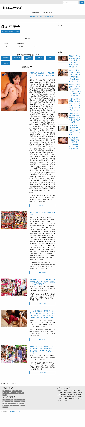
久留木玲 (37, 140)
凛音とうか (35, 84)
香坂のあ (52, 176)
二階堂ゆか (49, 184)
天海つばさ (32, 80)
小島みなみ (51, 84)
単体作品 (51, 286)
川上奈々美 (39, 110)
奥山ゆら (48, 162)
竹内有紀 (48, 136)
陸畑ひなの (46, 132)
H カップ (22, 401)
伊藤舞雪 (38, 86)
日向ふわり (42, 186)
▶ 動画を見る (42, 205)
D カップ (22, 399)
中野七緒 (38, 138)
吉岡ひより (41, 146)
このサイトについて (49, 16)
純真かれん (35, 186)
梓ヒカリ (48, 174)
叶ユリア (45, 168)
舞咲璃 (44, 174)
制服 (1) (51, 57)
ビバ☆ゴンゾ (38, 324)
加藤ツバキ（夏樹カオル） (43, 229)
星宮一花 (45, 110)
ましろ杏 (52, 96)
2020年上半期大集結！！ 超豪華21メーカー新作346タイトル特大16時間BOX (41, 75)
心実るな (33, 180)
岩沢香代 (46, 158)
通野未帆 (45, 217)
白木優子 (40, 96)
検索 (82, 2)
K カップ (16, 403)
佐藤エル (45, 235)
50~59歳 (21, 392)
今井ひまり (46, 249)
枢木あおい (32, 94)
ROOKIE (48, 190)
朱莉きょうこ (49, 154)
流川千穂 (32, 160)
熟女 (42, 257)
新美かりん (32, 124)
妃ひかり (42, 140)
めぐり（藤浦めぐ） (43, 116)
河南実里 (48, 90)
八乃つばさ (35, 90)
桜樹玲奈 (49, 233)
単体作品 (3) (17, 57)
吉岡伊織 (50, 243)
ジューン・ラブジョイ (38, 154)
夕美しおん (51, 110)
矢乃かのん (50, 182)
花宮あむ (43, 152)
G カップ (16, 401)
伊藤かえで (51, 168)
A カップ (5, 399)
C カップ (16, 399)
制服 (51, 288)
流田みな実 (49, 140)
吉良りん (41, 144)
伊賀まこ (45, 128)
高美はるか (37, 130)
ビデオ (39, 16)
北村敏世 (40, 128)
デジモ (47, 255)
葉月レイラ (37, 104)
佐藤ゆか (42, 130)
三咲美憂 (52, 138)
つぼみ (53, 106)
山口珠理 (38, 124)
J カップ (10, 403)
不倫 (41, 322)
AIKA (44, 94)
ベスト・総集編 (33, 190)
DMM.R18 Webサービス (14, 411)
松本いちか (34, 146)
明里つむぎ (51, 108)
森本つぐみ (46, 134)
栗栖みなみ (43, 241)
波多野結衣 (39, 92)
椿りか (37, 184)
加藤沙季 (42, 122)
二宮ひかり (46, 114)
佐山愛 (45, 102)
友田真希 (52, 227)
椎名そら (48, 94)
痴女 (54, 322)
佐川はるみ (46, 96)
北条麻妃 (43, 98)
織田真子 (50, 100)
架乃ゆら (50, 80)
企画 (44, 190)
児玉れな (42, 160)
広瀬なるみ (45, 150)
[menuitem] (32, 16)
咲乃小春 (48, 130)
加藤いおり (35, 158)
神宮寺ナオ (46, 92)
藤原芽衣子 (10, 27)
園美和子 (41, 172)
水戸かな (52, 92)
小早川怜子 (50, 98)
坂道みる (37, 82)
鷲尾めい (45, 180)
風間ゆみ (38, 225)
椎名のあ (40, 176)
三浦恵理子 (35, 114)
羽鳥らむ (32, 182)
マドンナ (46, 257)
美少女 (40, 190)
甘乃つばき (47, 144)
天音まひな (49, 186)
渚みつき (35, 108)
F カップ (11, 401)
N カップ (11, 405)
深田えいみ (32, 86)
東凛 (44, 126)
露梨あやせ (49, 170)
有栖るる (45, 118)
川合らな (49, 156)
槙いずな (32, 170)
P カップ (22, 405)
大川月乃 (33, 164)
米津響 (39, 174)
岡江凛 (37, 170)
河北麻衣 (50, 118)
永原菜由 (40, 168)
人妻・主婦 (42, 255)
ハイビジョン (40, 286)
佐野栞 (39, 150)
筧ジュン (34, 126)
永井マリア (49, 126)
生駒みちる (32, 237)
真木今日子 (38, 100)
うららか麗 (34, 168)
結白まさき (51, 150)
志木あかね (46, 164)
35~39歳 (10, 392)
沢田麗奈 (43, 124)
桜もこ (52, 122)
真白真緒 (42, 136)
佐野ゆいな (47, 172)
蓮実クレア (43, 88)
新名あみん (37, 142)
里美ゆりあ (34, 116)
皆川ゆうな (39, 164)
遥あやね (41, 120)
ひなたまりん (45, 138)
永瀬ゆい (40, 132)
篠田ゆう (34, 96)
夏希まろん (43, 142)
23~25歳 (14, 390)
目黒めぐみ (47, 146)
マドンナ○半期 (39, 259)
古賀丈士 (40, 290)
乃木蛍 (41, 114)
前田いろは (50, 142)
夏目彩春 (51, 116)
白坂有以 (38, 152)
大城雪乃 (52, 239)
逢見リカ (33, 134)
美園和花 (49, 124)
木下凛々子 (32, 178)
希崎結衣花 (43, 182)
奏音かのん (37, 136)
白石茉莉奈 (42, 90)
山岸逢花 (34, 231)
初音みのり (44, 100)
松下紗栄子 (50, 102)
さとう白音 (39, 178)
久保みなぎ (42, 170)
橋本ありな (39, 80)
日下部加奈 (32, 110)
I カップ (5, 403)
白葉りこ (32, 140)
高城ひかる (39, 166)
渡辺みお (33, 166)
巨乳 (45, 188)
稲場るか (34, 132)
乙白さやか (39, 180)
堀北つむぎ (42, 162)
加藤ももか (35, 106)
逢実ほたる (35, 162)
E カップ (5, 401)
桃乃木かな (39, 94)
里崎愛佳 (52, 134)
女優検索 (32, 16)
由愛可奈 (36, 120)
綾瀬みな (41, 158)
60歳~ (4, 394)
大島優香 (40, 102)
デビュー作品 (44, 357)
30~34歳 (5, 392)
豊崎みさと (51, 180)
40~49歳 (16, 392)
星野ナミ (41, 84)
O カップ (17, 405)
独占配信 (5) (6, 57)
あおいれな (37, 88)
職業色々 (32, 259)
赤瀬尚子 (40, 126)
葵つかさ (42, 82)
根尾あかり (39, 134)
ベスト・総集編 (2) (28, 58)
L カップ (21, 403)
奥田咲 (46, 84)
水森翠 (35, 150)
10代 (4, 390)
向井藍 (46, 108)
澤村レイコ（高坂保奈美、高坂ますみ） (40, 112)
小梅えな (34, 148)
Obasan (45, 290)
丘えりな (36, 172)
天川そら (45, 148)
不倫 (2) (40, 57)
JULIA (31, 108)
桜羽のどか (32, 118)
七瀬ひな (34, 128)
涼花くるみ (46, 178)
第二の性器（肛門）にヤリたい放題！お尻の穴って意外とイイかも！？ (74, 130)
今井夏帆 (50, 128)
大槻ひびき (44, 86)
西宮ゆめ (41, 108)
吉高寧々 (48, 82)
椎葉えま (40, 148)
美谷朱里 (33, 92)
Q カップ (5, 407)
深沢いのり (32, 152)
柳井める (37, 156)
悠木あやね (46, 166)
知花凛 (34, 138)
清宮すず (37, 182)
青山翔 (50, 148)
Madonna (52, 257)
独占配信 (41, 188)
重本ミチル (46, 176)
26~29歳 (20, 390)
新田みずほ (42, 184)
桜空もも (38, 98)
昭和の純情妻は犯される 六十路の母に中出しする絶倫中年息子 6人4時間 (75, 118)
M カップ (5, 405)
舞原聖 (37, 144)
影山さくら (34, 176)
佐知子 (31, 136)
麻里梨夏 (50, 86)
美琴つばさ (35, 188)
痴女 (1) (6, 63)
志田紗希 (34, 174)
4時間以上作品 (51, 188)
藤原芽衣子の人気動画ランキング (10, 31)
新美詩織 (52, 158)
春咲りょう (42, 106)
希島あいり (39, 118)
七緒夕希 (37, 160)
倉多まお (48, 106)
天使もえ (45, 80)
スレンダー (46, 288)
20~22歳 (9, 390)
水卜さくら (32, 98)
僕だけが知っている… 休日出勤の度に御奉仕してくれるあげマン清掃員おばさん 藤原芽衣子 (42, 282)
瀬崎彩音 (49, 152)
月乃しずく (49, 160)
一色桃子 (34, 102)
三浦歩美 (47, 122)
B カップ (11, 399)
